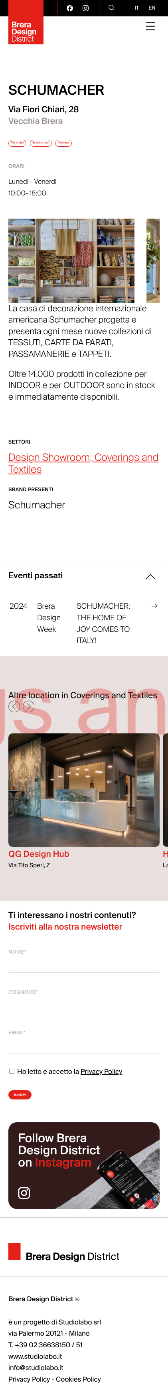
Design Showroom (49, 467)
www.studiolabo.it (35, 1379)
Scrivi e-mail (81, 146)
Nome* (17, 961)
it (136, 8)
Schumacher (36, 515)
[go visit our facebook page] (70, 8)
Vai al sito (29, 146)
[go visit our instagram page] (86, 8)
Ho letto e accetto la (65, 1081)
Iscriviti (36, 1108)
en (151, 8)
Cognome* (23, 1002)
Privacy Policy (101, 1081)
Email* (17, 1042)
